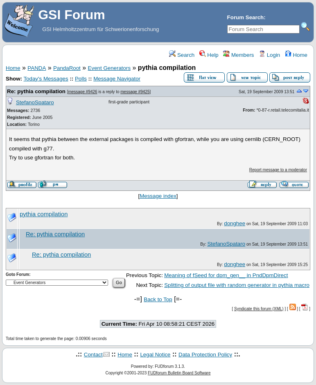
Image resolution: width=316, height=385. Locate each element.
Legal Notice (155, 354)
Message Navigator (116, 79)
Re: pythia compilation (36, 91)
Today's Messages (45, 79)
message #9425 (134, 92)
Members (238, 55)
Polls (81, 79)
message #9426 (82, 92)
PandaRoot (67, 68)
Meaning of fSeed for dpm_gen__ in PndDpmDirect (226, 275)
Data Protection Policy (205, 354)
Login (269, 55)
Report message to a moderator (278, 170)
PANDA (36, 68)
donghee (234, 223)
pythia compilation (44, 214)
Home (296, 55)
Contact (93, 354)
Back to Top (158, 299)
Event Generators (109, 68)
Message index (158, 196)
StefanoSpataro (35, 102)
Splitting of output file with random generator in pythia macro (236, 285)
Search (181, 55)
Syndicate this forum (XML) (259, 309)
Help (209, 55)
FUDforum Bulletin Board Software (179, 373)
